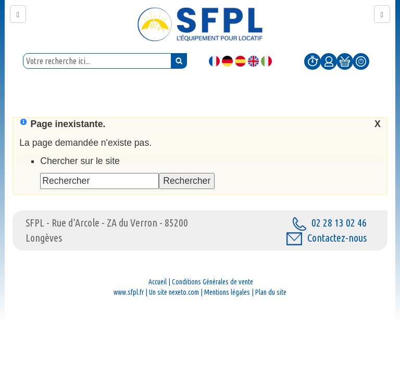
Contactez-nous (326, 238)
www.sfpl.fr (129, 292)
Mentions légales (227, 292)
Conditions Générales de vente (212, 282)
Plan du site (270, 292)
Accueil (157, 282)
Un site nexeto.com (174, 292)
